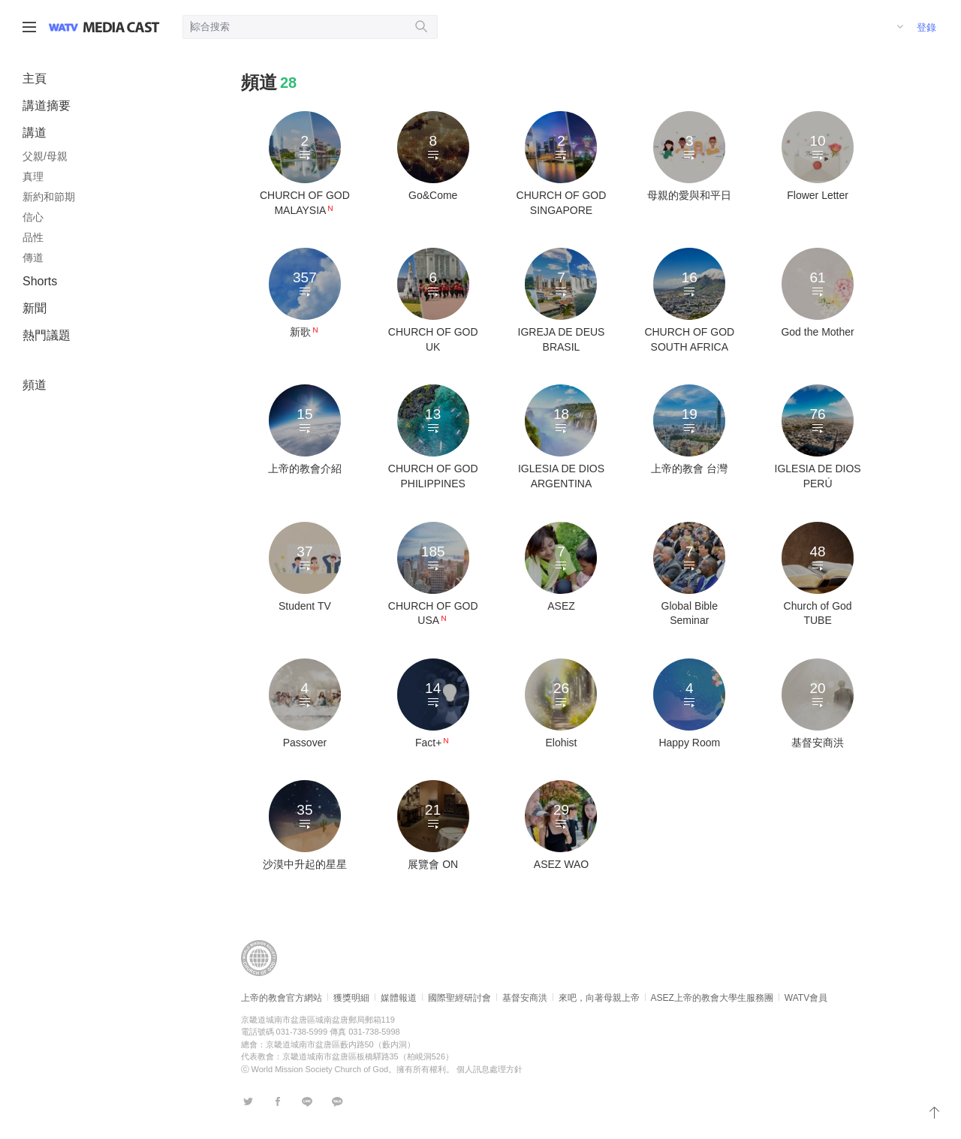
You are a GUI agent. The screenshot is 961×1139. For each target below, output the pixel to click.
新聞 (35, 308)
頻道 (35, 384)
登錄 (926, 27)
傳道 (33, 258)
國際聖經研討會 (459, 998)
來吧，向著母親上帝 (599, 998)
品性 (33, 237)
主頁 (35, 78)
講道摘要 (47, 105)
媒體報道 (399, 998)
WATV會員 (806, 998)
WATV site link (63, 27)
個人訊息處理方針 (489, 1069)
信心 (33, 217)
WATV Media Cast (121, 27)
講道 (35, 132)
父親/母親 (45, 156)
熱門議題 (47, 335)
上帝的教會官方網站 (281, 998)
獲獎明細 (351, 998)
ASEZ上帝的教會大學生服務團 (712, 998)
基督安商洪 (524, 998)
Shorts (40, 281)
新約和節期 (49, 197)
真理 (33, 176)
